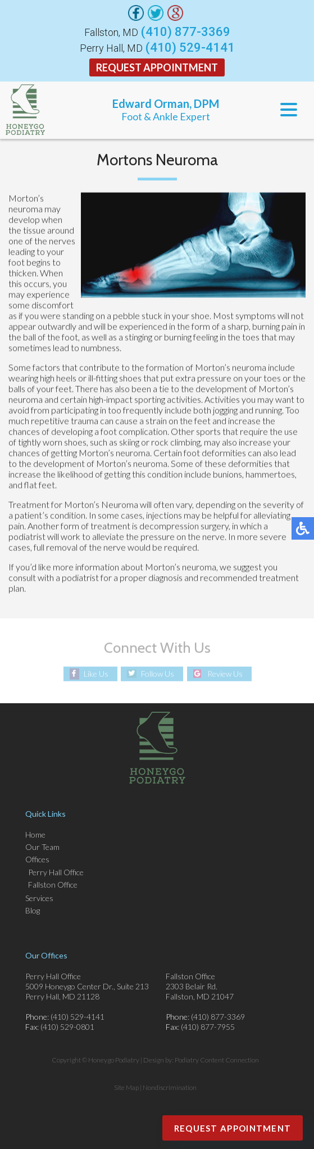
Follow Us (157, 673)
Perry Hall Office (56, 872)
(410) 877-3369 (185, 32)
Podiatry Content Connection (217, 1060)
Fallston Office (53, 884)
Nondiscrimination (170, 1087)
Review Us (225, 673)
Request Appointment (157, 67)
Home (35, 834)
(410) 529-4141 (190, 48)
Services (39, 898)
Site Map (126, 1087)
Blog (32, 910)
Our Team (42, 847)
